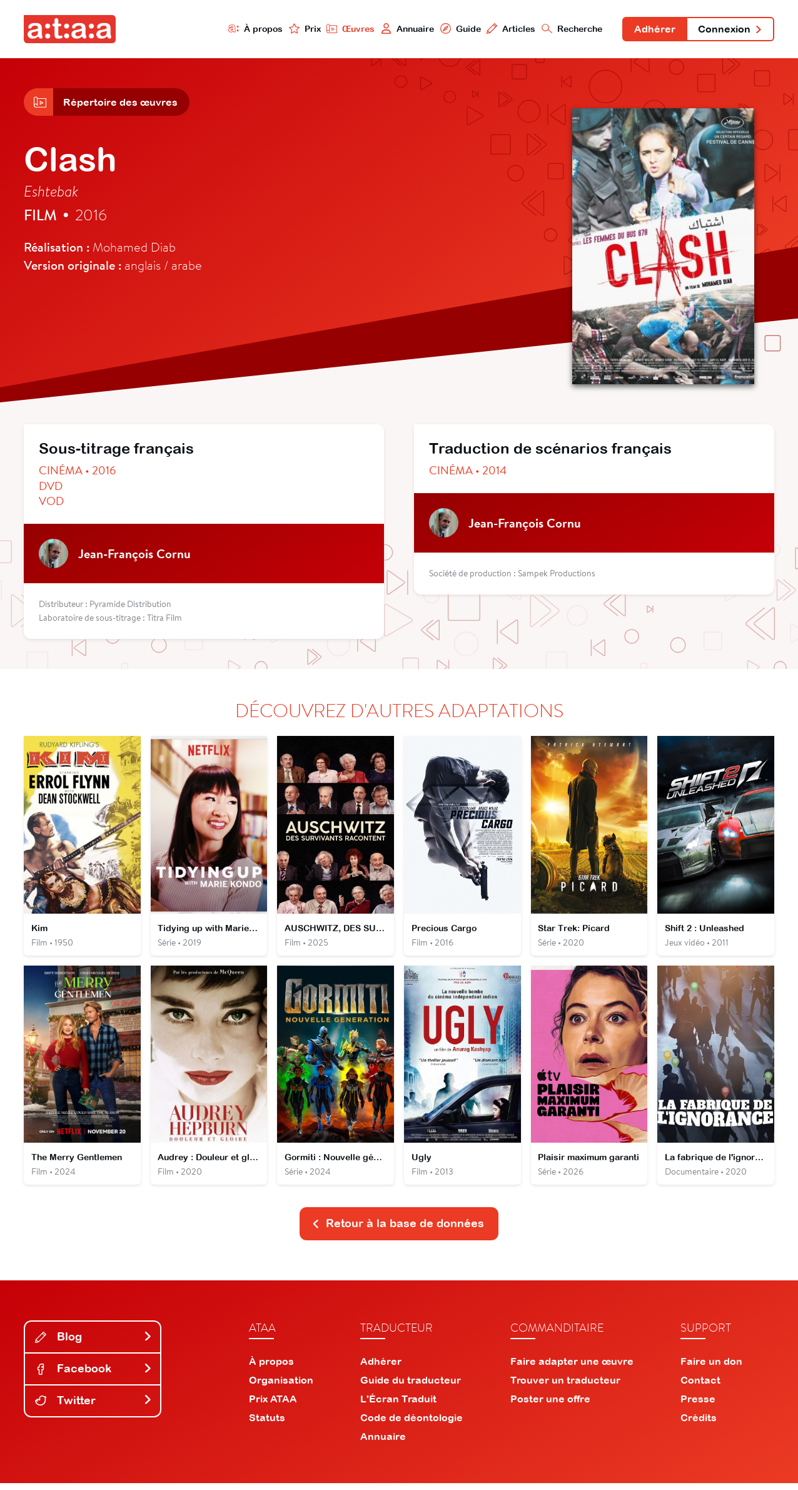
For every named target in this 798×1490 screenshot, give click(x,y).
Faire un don (711, 1368)
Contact (700, 1386)
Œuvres (346, 29)
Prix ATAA (273, 1405)
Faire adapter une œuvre (572, 1368)
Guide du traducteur (410, 1386)
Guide (456, 29)
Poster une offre (550, 1405)
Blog (94, 1343)
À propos (250, 29)
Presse (697, 1405)
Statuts (267, 1424)
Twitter (94, 1407)
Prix (300, 29)
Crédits (698, 1424)
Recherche (569, 29)
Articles (507, 29)
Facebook (94, 1375)
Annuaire (403, 29)
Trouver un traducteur (565, 1386)
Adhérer (652, 30)
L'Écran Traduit (398, 1405)
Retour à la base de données (397, 1230)
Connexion (729, 30)
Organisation (281, 1386)
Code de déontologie (411, 1424)
